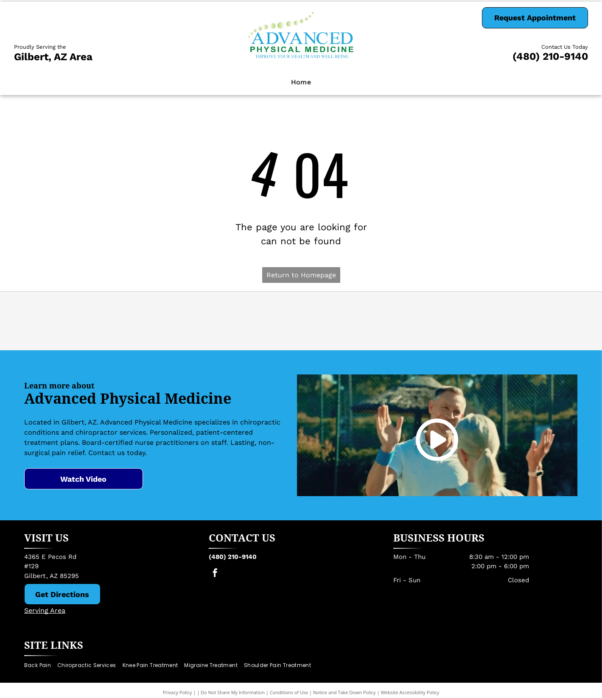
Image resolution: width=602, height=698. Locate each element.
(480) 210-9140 (550, 56)
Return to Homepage (301, 275)
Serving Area (44, 610)
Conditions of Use (289, 692)
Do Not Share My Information (233, 692)
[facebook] (215, 574)
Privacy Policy (177, 692)
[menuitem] (301, 82)
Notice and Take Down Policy (344, 692)
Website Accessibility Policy (410, 692)
